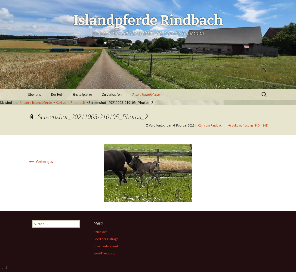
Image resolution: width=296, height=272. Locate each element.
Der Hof (56, 94)
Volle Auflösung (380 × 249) (250, 125)
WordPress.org (104, 253)
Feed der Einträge (106, 239)
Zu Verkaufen (112, 94)
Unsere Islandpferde (146, 94)
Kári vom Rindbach (70, 102)
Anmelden (101, 232)
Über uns (34, 94)
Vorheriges (40, 161)
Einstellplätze (82, 94)
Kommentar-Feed (106, 246)
